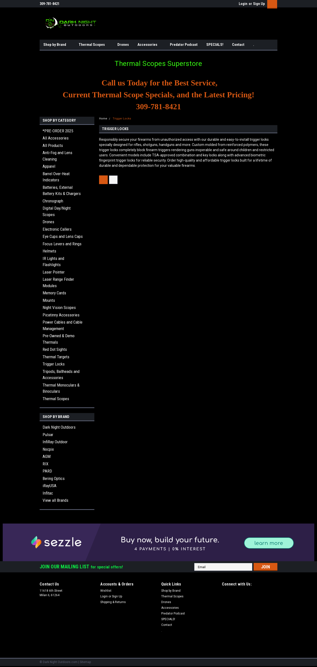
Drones (123, 44)
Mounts (49, 300)
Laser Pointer (54, 272)
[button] (159, 542)
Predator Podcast (184, 44)
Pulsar (48, 434)
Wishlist (105, 590)
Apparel (49, 166)
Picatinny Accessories (61, 314)
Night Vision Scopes (59, 307)
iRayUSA (49, 485)
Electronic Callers (57, 229)
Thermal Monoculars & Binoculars (61, 388)
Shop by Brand (56, 44)
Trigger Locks (54, 363)
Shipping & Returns (113, 602)
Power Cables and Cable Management (62, 325)
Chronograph (53, 200)
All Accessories (56, 138)
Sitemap (85, 662)
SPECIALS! (214, 44)
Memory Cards (54, 292)
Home (103, 118)
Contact (238, 44)
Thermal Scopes (94, 44)
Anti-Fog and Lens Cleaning (57, 156)
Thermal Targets (56, 356)
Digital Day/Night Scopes (57, 211)
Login (243, 4)
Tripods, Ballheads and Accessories (61, 374)
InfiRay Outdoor (55, 441)
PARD (47, 471)
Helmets (49, 251)
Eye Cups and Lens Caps (63, 236)
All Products (53, 145)
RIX (45, 463)
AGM (47, 456)
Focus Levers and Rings (62, 243)
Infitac (48, 493)
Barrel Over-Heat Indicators (56, 177)
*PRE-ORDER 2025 (58, 130)
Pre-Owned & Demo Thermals (59, 339)
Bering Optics (54, 478)
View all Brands (55, 500)
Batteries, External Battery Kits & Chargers (62, 190)
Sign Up (259, 4)
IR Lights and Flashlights (53, 261)
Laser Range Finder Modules (58, 282)
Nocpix (48, 449)
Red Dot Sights (55, 349)
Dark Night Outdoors (59, 427)
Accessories (149, 44)
